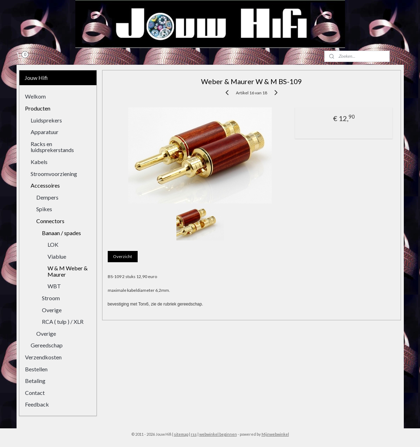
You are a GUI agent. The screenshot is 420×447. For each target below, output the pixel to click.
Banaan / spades (61, 232)
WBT (54, 286)
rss (194, 434)
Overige (52, 310)
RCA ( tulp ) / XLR (62, 321)
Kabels (39, 161)
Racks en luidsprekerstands (52, 146)
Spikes (44, 209)
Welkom (35, 96)
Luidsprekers (46, 120)
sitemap (181, 434)
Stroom (51, 298)
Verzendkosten (43, 357)
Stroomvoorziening (54, 173)
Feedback (37, 404)
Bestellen (36, 369)
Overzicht (122, 256)
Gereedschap (47, 345)
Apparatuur (44, 131)
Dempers (47, 197)
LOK (53, 244)
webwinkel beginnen (218, 434)
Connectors (50, 221)
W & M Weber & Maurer (68, 271)
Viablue (57, 256)
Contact (35, 392)
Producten (37, 108)
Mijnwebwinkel (275, 434)
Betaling (35, 380)
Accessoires (45, 185)
